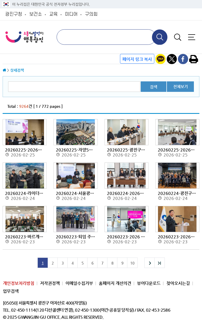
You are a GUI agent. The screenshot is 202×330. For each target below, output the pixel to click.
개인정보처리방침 (18, 283)
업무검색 (11, 291)
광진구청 (13, 14)
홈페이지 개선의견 (115, 283)
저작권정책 (50, 283)
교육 (53, 14)
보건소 (35, 14)
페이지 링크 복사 (137, 59)
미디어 (71, 14)
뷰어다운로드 (149, 283)
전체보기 (180, 86)
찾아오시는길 (178, 283)
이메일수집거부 (79, 283)
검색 (153, 87)
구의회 (91, 14)
